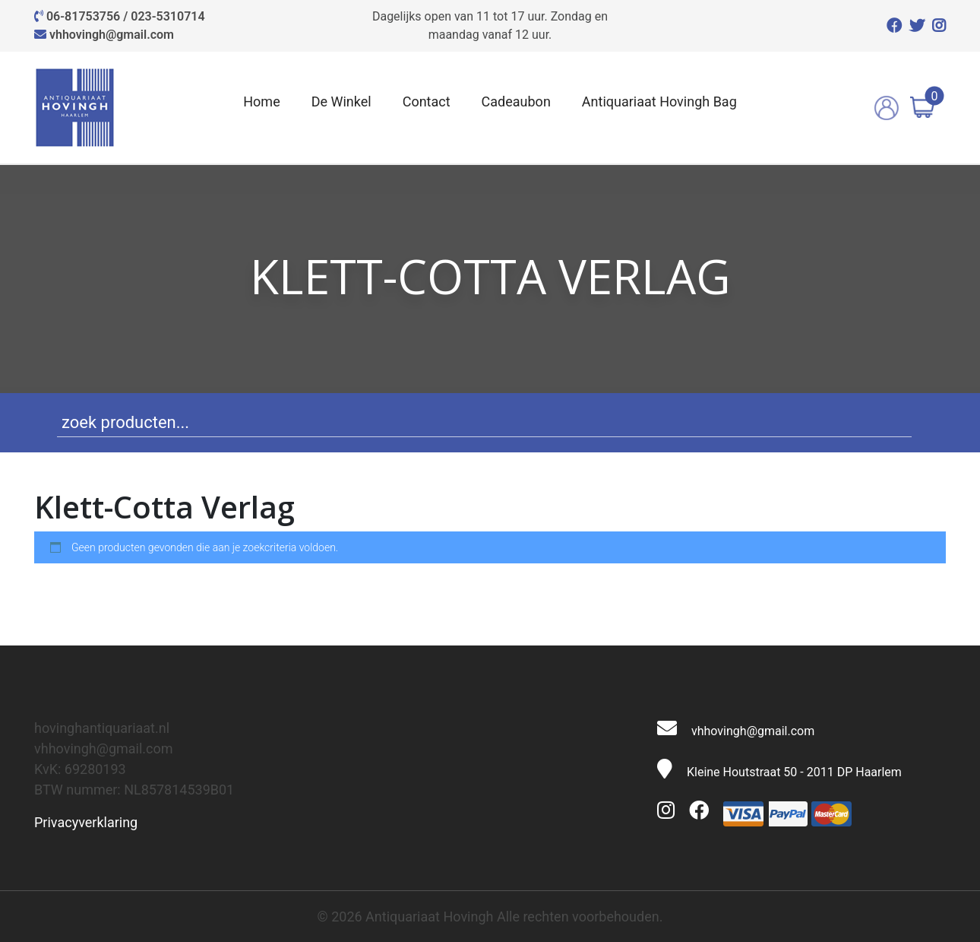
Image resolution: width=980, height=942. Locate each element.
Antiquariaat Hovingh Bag (659, 101)
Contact (426, 101)
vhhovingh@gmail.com (111, 34)
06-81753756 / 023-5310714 (125, 16)
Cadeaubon (516, 101)
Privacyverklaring (86, 822)
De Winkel (341, 101)
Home (261, 101)
